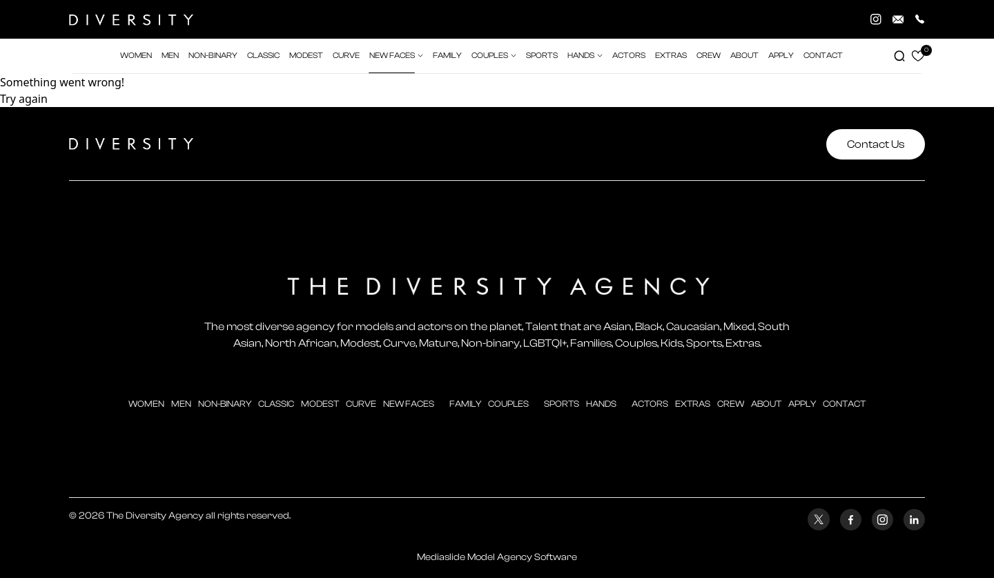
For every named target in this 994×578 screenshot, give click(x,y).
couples (508, 403)
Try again (24, 98)
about (766, 403)
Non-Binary (224, 403)
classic (276, 403)
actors (628, 55)
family (465, 403)
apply (802, 403)
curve (361, 403)
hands (601, 403)
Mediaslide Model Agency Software (497, 557)
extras (671, 55)
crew (708, 55)
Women (146, 403)
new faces (408, 403)
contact (844, 403)
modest (320, 403)
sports (561, 403)
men (181, 403)
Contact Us (875, 144)
